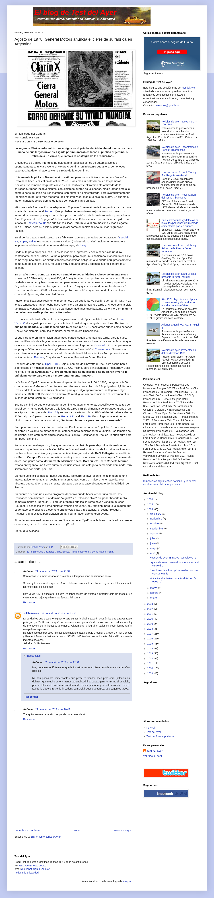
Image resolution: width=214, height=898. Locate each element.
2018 (150, 628)
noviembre (156, 518)
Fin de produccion (80, 552)
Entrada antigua (122, 830)
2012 (150, 658)
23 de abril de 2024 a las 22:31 (61, 662)
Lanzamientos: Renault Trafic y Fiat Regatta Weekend (178, 174)
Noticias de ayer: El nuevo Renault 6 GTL (173, 557)
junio (153, 543)
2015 (150, 643)
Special (123, 237)
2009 (150, 673)
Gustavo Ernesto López (32, 865)
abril (153, 553)
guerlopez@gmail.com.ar (35, 869)
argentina (38, 552)
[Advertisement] (73, 801)
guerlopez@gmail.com (167, 105)
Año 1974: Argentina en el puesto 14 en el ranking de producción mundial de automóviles (180, 302)
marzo (154, 587)
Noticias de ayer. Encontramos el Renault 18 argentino (180, 149)
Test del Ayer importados (160, 736)
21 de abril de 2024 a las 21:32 (52, 571)
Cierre (58, 552)
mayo (153, 548)
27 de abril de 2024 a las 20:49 (52, 709)
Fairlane (39, 357)
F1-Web (151, 727)
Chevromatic (102, 349)
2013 (150, 653)
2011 (150, 663)
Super (23, 241)
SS (16, 241)
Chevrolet (49, 552)
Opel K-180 (52, 363)
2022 (150, 608)
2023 (150, 603)
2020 (150, 618)
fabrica (65, 552)
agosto (154, 533)
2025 (150, 504)
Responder (29, 602)
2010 (150, 668)
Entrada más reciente (27, 830)
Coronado (100, 345)
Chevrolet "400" (36, 222)
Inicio (77, 830)
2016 (150, 638)
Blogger (127, 881)
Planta (110, 552)
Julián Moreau (31, 613)
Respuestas (33, 655)
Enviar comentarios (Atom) (46, 836)
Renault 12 (68, 416)
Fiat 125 (53, 412)
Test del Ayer (188, 87)
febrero (154, 592)
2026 (150, 499)
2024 (150, 509)
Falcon (49, 211)
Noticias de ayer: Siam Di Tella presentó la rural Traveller (178, 275)
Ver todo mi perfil (152, 755)
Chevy (82, 245)
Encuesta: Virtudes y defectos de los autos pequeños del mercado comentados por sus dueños (179, 223)
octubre (154, 523)
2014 (150, 648)
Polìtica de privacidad (27, 872)
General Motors (98, 552)
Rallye (32, 241)
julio (152, 538)
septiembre (156, 528)
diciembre (156, 513)
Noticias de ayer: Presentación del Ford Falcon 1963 (178, 352)
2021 (150, 613)
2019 (150, 623)
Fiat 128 (86, 416)
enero (153, 597)
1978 (29, 552)
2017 (150, 633)
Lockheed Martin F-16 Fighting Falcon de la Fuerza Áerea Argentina (178, 248)
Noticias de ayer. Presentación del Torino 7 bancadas (178, 196)
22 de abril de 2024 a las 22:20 (58, 613)
